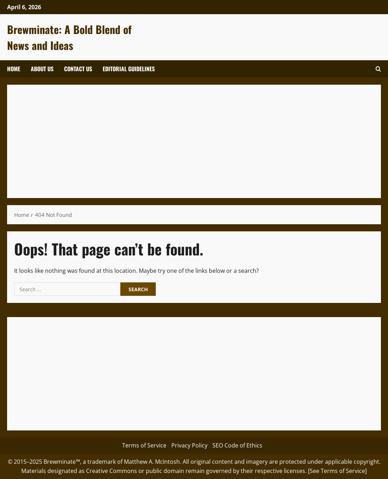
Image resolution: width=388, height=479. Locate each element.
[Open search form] (378, 69)
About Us (42, 68)
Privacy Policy (189, 445)
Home (13, 68)
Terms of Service (144, 445)
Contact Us (78, 68)
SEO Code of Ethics (237, 445)
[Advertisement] (194, 141)
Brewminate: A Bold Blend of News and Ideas (69, 37)
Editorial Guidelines (129, 68)
